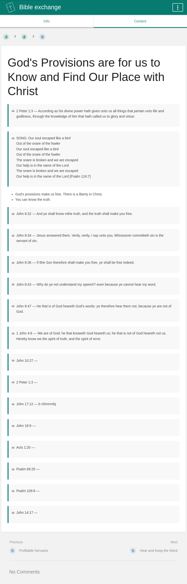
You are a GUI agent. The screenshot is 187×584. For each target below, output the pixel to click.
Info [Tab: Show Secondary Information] (47, 21)
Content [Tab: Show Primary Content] (140, 21)
